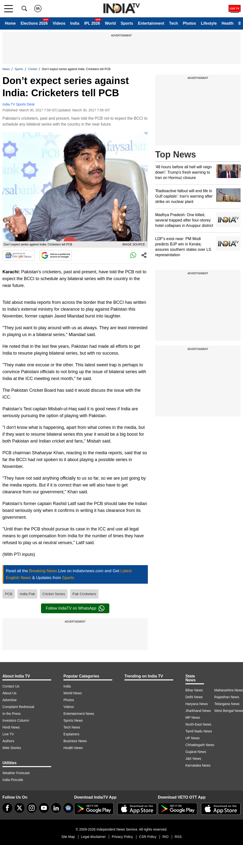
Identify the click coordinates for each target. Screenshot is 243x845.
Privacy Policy (122, 837)
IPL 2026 (92, 23)
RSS (178, 837)
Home (10, 23)
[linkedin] (56, 808)
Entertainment (151, 23)
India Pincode (12, 780)
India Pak (27, 594)
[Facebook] (7, 808)
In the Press (11, 714)
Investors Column (15, 720)
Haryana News (196, 704)
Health (227, 23)
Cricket (32, 69)
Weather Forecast (16, 773)
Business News (75, 741)
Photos (189, 23)
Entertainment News (78, 714)
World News (72, 693)
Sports (127, 23)
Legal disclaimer (93, 837)
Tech (173, 23)
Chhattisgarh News (199, 745)
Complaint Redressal (18, 707)
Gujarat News (195, 752)
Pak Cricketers (84, 594)
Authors (8, 741)
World (110, 23)
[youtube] (44, 808)
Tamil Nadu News (198, 731)
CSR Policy (147, 837)
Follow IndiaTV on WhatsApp (75, 608)
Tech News (71, 727)
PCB (8, 594)
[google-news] (68, 808)
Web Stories (11, 748)
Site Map (68, 837)
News (6, 69)
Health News (73, 748)
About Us (9, 693)
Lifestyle (209, 23)
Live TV (8, 734)
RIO (165, 837)
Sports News (73, 720)
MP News (192, 717)
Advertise (9, 700)
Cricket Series (53, 594)
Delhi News (194, 697)
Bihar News (194, 690)
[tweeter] (19, 808)
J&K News (193, 758)
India (74, 23)
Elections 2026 (34, 23)
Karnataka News (198, 765)
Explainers (71, 734)
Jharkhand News (198, 711)
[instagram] (32, 808)
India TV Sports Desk (18, 104)
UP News (192, 738)
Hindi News (11, 727)
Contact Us (10, 686)
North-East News (198, 724)
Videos (59, 23)
